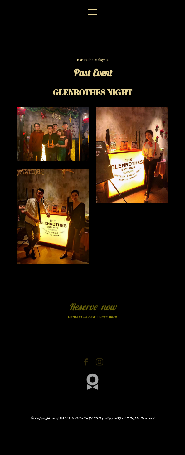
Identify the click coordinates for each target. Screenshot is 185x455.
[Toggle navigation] (92, 12)
